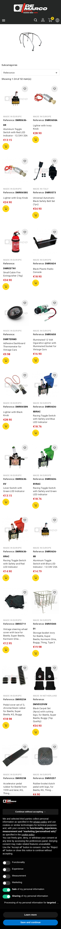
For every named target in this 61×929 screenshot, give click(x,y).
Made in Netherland (45, 671)
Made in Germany (13, 772)
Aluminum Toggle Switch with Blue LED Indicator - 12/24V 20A (45, 563)
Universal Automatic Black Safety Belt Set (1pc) (44, 201)
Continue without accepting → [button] (30, 811)
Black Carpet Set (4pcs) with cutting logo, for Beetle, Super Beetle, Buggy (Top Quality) (44, 690)
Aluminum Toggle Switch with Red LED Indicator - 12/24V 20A (15, 132)
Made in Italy (41, 189)
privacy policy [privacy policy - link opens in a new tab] (40, 822)
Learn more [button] (30, 914)
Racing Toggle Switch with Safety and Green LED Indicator (45, 491)
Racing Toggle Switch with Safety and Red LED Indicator (14, 563)
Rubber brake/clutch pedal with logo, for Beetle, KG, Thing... (44, 737)
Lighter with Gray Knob (15, 198)
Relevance (30, 73)
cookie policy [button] (27, 834)
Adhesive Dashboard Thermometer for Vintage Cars (14, 346)
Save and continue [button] (30, 922)
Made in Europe (12, 116)
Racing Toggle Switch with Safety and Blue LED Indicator (44, 418)
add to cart (5, 146)
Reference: (9, 120)
